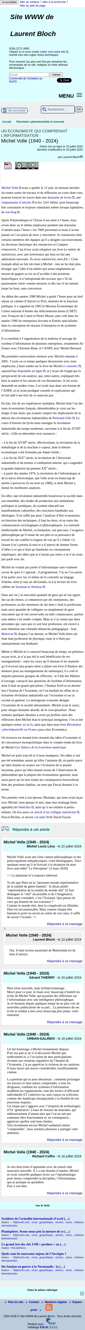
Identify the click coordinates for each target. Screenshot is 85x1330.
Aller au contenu (29, 2)
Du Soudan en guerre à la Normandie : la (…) (33, 1266)
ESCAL (44, 1327)
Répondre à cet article (31, 829)
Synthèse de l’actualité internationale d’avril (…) (35, 1218)
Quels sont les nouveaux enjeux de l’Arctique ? (33, 1253)
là (31, 724)
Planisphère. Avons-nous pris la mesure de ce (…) (35, 1231)
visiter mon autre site (52, 51)
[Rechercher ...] (58, 109)
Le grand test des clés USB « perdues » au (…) (33, 1244)
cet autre (40, 817)
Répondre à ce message (65, 924)
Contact (33, 1302)
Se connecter (17, 110)
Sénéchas (24, 807)
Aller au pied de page (32, 5)
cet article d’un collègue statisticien (53, 812)
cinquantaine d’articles (16, 202)
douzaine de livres (59, 197)
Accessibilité (9, 2)
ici (24, 724)
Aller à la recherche (54, 2)
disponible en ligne (29, 371)
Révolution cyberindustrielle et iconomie (40, 121)
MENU (66, 96)
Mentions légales (55, 1302)
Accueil (6, 121)
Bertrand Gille (62, 418)
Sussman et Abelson (28, 587)
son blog (10, 212)
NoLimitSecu (18, 1247)
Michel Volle (9, 188)
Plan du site (14, 1302)
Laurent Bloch (71, 157)
